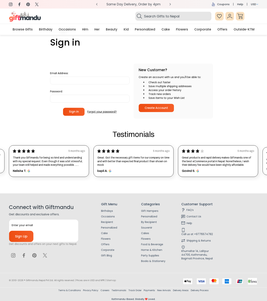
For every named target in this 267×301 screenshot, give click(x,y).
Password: (56, 91)
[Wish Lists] (219, 16)
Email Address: (59, 73)
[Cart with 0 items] (240, 16)
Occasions (108, 216)
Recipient (107, 222)
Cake (104, 233)
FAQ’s (190, 210)
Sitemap (111, 280)
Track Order (134, 290)
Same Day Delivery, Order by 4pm (133, 4)
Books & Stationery (153, 261)
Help (240, 4)
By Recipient (149, 222)
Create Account (156, 108)
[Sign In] (229, 16)
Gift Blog (106, 255)
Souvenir (146, 227)
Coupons (221, 4)
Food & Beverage (152, 244)
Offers (105, 244)
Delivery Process (200, 290)
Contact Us (194, 216)
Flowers (106, 239)
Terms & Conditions (69, 290)
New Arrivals (164, 290)
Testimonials (119, 290)
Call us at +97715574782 (197, 234)
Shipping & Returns (199, 240)
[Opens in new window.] (28, 171)
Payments (149, 290)
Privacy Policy (90, 290)
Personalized (109, 227)
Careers (104, 290)
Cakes (145, 233)
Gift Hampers (149, 211)
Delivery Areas (181, 290)
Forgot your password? (102, 112)
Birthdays (107, 211)
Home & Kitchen (151, 250)
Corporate (107, 250)
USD (254, 4)
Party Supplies (150, 255)
